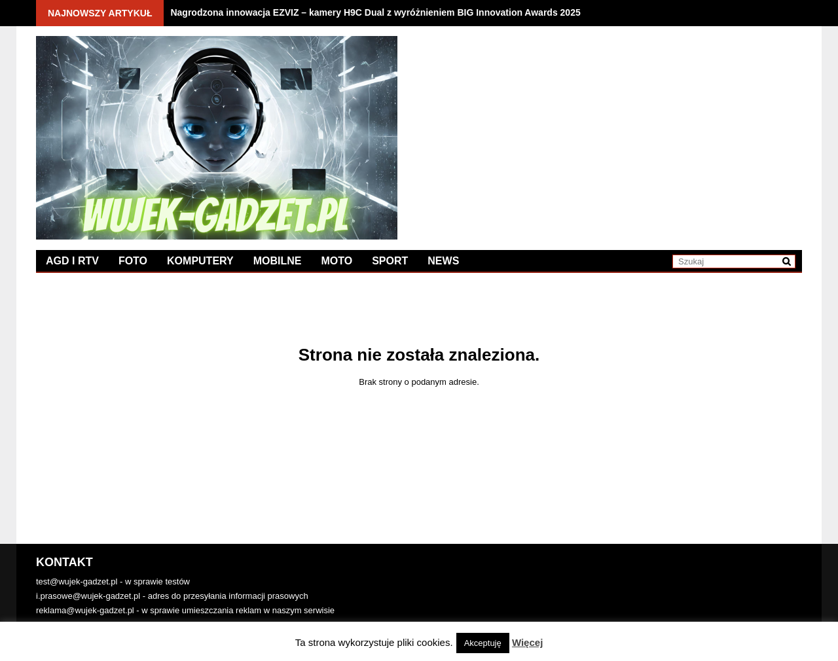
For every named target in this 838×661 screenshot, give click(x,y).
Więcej (527, 642)
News (443, 260)
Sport (390, 260)
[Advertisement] (610, 127)
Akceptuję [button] (482, 643)
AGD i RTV (72, 260)
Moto (336, 260)
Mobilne (277, 260)
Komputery (200, 260)
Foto (132, 260)
